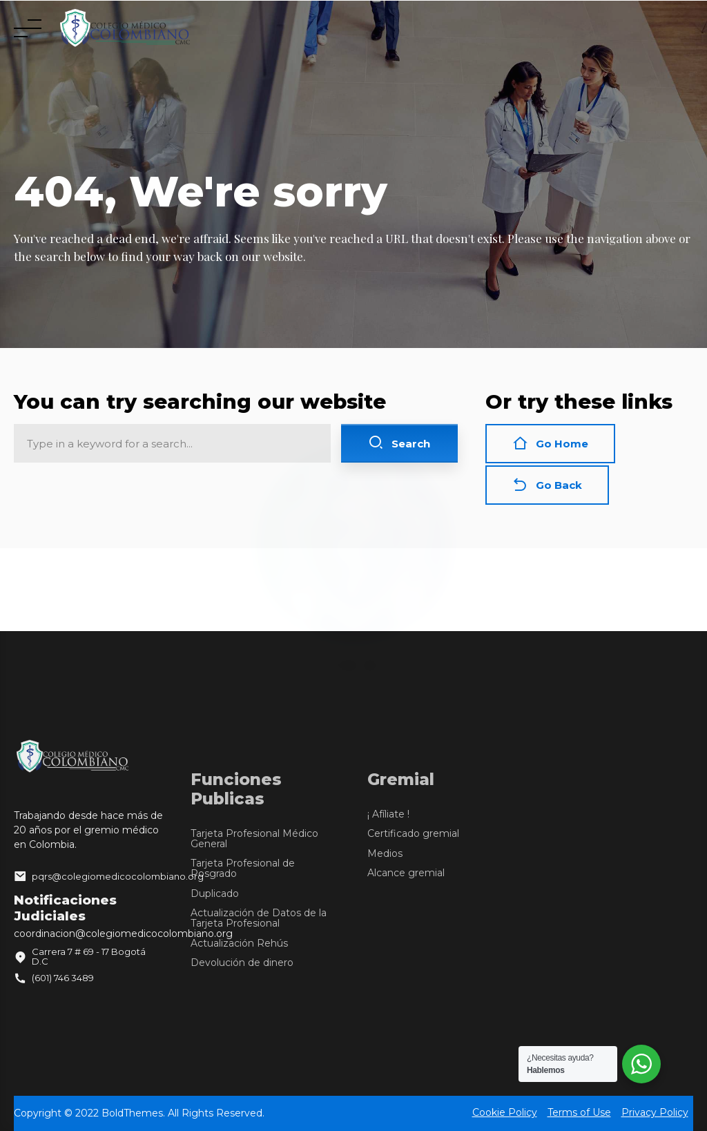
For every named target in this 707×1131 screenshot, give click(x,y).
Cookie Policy (504, 1111)
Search (399, 442)
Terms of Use (579, 1111)
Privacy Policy (654, 1111)
